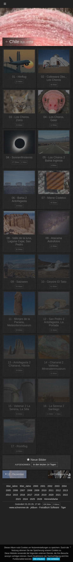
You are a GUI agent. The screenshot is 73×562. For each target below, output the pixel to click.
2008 (29, 490)
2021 (58, 495)
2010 (43, 490)
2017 (29, 495)
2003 (57, 486)
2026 (39, 499)
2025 (32, 499)
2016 (22, 495)
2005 (8, 490)
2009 (36, 490)
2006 (15, 490)
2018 (36, 495)
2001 (42, 486)
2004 (64, 486)
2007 (22, 490)
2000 (35, 486)
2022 (65, 495)
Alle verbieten (53, 559)
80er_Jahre (12, 486)
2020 (51, 495)
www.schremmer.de (19, 507)
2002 (50, 486)
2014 (8, 495)
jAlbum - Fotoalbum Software (45, 507)
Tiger (63, 507)
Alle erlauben (38, 559)
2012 (58, 490)
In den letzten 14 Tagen (44, 464)
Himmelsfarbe (51, 499)
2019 (43, 495)
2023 (18, 499)
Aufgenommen (22, 465)
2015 (15, 495)
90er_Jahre (25, 486)
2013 (65, 490)
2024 (25, 499)
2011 (51, 490)
